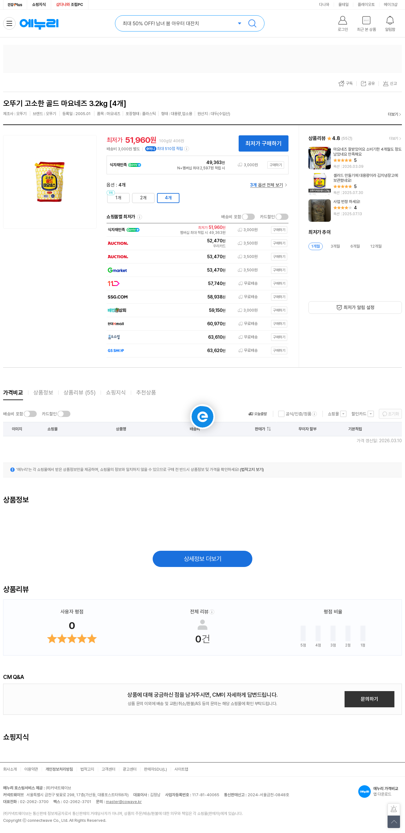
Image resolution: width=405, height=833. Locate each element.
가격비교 (13, 392)
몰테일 (343, 4)
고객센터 (108, 769)
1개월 (315, 246)
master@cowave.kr (124, 801)
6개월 (355, 246)
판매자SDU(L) (155, 769)
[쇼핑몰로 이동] (196, 230)
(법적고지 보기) (252, 469)
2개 (143, 197)
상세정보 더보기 (203, 559)
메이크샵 (391, 4)
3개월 (335, 246)
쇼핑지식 (39, 4)
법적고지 (87, 769)
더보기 (393, 114)
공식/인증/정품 (298, 413)
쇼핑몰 (333, 413)
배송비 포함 (231, 216)
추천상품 (146, 392)
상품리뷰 (80, 392)
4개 (168, 197)
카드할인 (267, 216)
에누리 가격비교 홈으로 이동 (39, 23)
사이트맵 (181, 769)
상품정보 (43, 392)
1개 (118, 197)
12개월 (376, 246)
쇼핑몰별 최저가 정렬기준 (139, 217)
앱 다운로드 (380, 791)
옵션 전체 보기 (266, 184)
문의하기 (369, 699)
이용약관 (31, 769)
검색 (252, 23)
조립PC (69, 4)
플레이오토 (366, 4)
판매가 (260, 429)
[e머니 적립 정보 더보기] (187, 149)
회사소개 (10, 769)
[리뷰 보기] (355, 158)
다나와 (324, 4)
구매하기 (275, 165)
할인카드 (358, 413)
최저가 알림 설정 (359, 307)
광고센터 (129, 769)
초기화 (393, 413)
